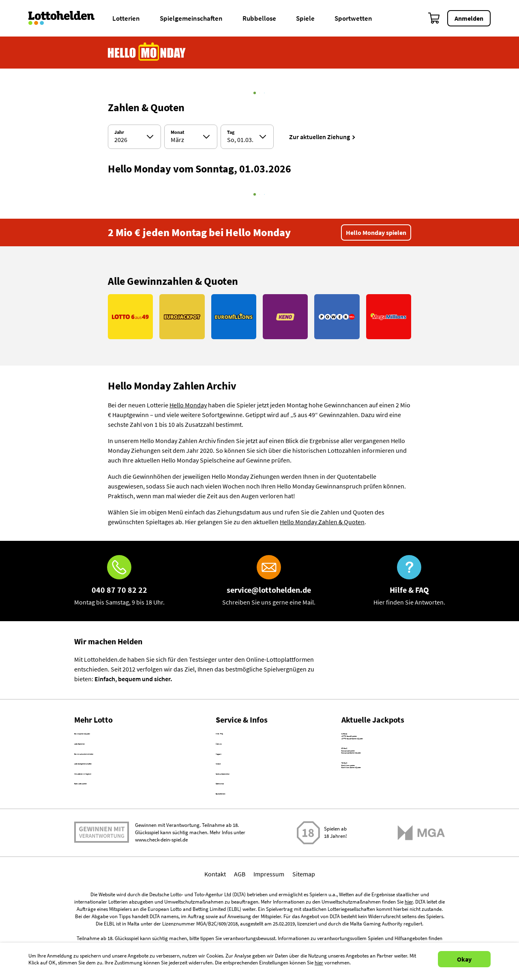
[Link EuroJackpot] (182, 316)
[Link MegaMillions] (388, 316)
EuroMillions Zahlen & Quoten (382, 829)
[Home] (66, 18)
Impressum (268, 924)
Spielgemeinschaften (191, 18)
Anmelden (469, 18)
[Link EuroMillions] (234, 316)
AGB (239, 924)
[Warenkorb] (434, 18)
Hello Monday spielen (376, 232)
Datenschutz (233, 823)
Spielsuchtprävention (245, 805)
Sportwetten (353, 18)
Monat (177, 132)
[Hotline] (119, 581)
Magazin (227, 770)
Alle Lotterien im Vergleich (109, 805)
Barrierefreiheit (237, 840)
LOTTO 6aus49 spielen (372, 745)
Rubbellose (259, 18)
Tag (230, 132)
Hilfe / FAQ (230, 736)
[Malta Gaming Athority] (421, 882)
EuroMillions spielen (369, 819)
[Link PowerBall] (336, 316)
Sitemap (303, 924)
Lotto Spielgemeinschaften (111, 788)
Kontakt (226, 788)
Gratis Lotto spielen (100, 823)
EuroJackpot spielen (369, 782)
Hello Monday (188, 405)
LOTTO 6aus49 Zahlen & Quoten (385, 755)
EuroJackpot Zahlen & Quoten (382, 792)
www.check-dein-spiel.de (161, 890)
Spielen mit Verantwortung (101, 882)
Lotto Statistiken (96, 753)
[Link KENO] (285, 316)
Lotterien (126, 18)
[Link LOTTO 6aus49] (130, 316)
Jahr (119, 132)
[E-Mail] (268, 581)
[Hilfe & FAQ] (409, 581)
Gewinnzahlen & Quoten (107, 736)
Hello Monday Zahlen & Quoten (322, 522)
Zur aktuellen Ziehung (319, 137)
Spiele (305, 18)
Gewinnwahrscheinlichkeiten (113, 770)
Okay (464, 959)
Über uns (228, 753)
